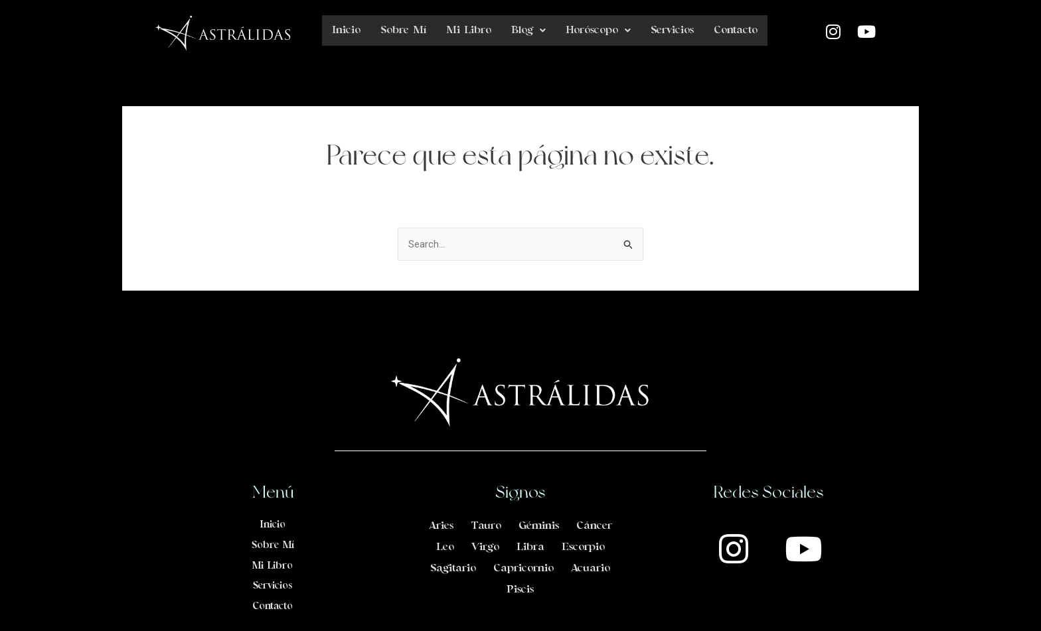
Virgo (485, 546)
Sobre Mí (403, 30)
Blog (528, 30)
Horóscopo (598, 30)
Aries (441, 525)
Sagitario (453, 568)
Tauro (486, 525)
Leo (445, 546)
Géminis (539, 525)
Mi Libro (468, 30)
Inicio (346, 30)
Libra (530, 546)
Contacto (736, 30)
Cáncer (594, 525)
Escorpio (583, 546)
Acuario (590, 568)
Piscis (520, 589)
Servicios (672, 30)
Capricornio (523, 568)
